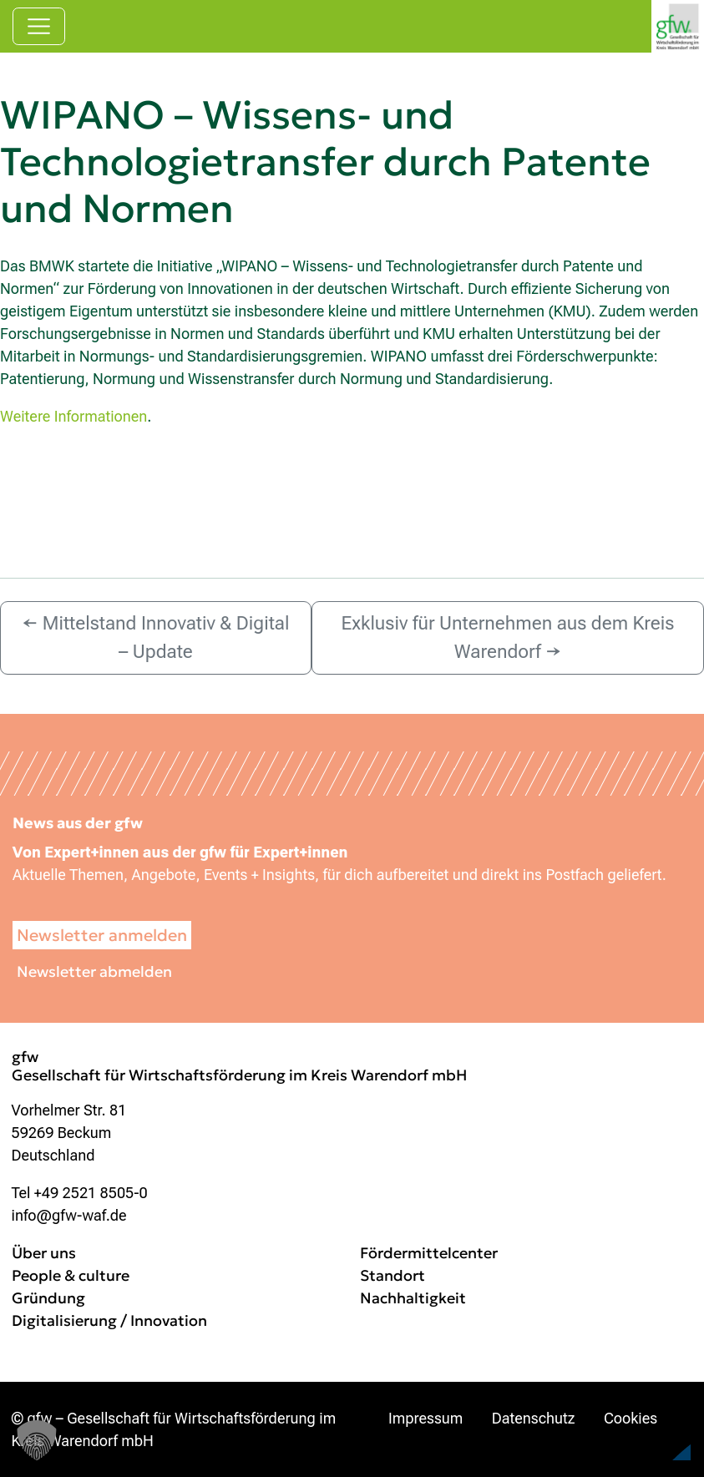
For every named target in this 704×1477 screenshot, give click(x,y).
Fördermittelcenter (429, 1252)
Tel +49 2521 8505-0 (80, 1192)
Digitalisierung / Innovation (109, 1320)
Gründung (48, 1298)
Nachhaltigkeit (413, 1298)
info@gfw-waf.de (69, 1215)
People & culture (70, 1275)
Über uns (44, 1252)
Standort (392, 1275)
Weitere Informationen (73, 416)
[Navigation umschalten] (39, 26)
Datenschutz (533, 1418)
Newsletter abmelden (94, 971)
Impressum (425, 1418)
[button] (650, 1430)
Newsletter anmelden (102, 935)
